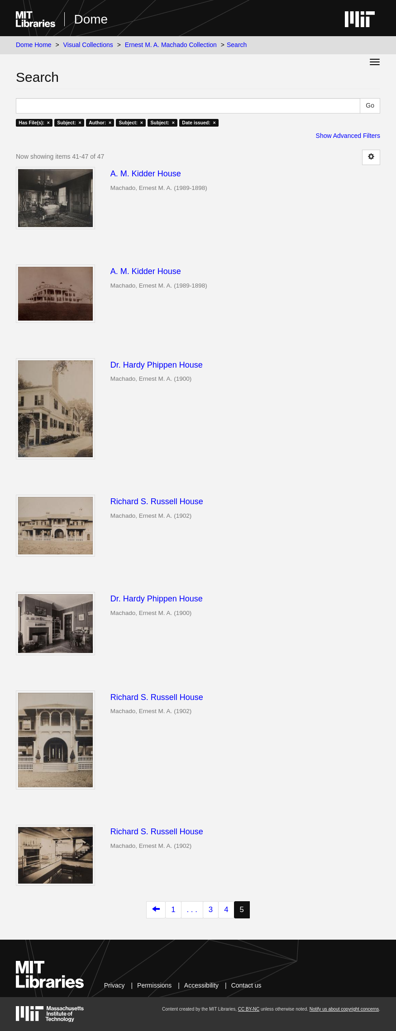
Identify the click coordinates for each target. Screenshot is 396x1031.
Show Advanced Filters (348, 135)
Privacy (114, 985)
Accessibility (201, 985)
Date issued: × (198, 122)
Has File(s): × (34, 122)
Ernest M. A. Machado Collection (171, 44)
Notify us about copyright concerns (344, 1009)
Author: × (100, 122)
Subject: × (69, 122)
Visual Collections (88, 44)
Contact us (246, 985)
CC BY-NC (248, 1009)
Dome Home (34, 44)
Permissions (154, 985)
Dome (91, 19)
